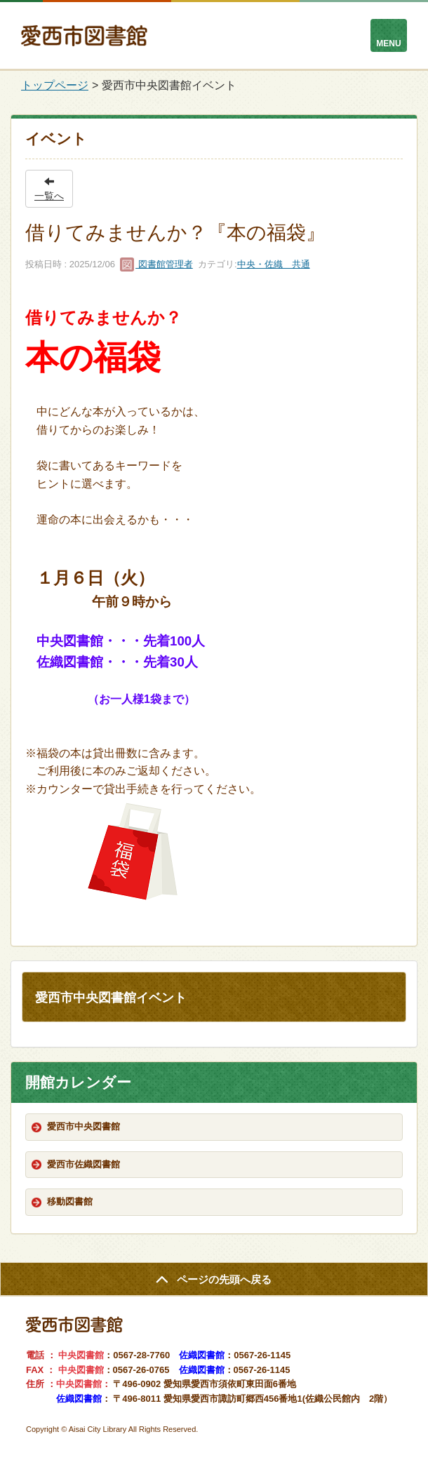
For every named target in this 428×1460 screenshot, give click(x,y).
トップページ (54, 85)
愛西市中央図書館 (83, 1126)
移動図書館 (70, 1201)
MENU (388, 43)
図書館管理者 (156, 264)
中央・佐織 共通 (273, 264)
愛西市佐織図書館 (83, 1164)
